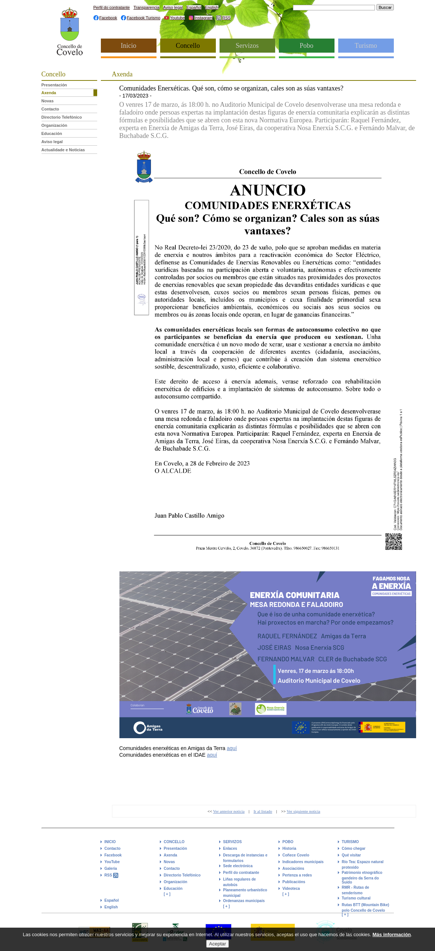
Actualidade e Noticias (63, 150)
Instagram (203, 18)
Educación (52, 133)
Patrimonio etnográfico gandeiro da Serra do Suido (362, 877)
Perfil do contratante (111, 7)
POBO (288, 842)
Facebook (108, 18)
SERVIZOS (232, 842)
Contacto (50, 109)
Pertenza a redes (297, 875)
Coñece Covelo (296, 855)
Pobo (306, 45)
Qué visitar (351, 855)
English (211, 7)
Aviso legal (173, 7)
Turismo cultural (356, 898)
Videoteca (291, 888)
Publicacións (294, 882)
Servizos (247, 45)
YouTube (112, 862)
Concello (188, 45)
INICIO (110, 842)
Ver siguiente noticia (303, 811)
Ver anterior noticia (229, 811)
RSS (226, 18)
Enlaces (230, 848)
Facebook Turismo (143, 18)
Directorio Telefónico (62, 117)
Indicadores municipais (303, 862)
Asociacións (293, 868)
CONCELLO (174, 842)
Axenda (49, 92)
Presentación (54, 85)
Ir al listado (263, 811)
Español (194, 7)
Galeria (111, 868)
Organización (54, 125)
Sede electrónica (238, 866)
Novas (48, 101)
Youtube (177, 18)
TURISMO (350, 842)
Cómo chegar (354, 848)
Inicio (128, 45)
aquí (232, 748)
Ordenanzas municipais (244, 901)
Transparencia (146, 7)
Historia (289, 848)
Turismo (366, 45)
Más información (392, 938)
